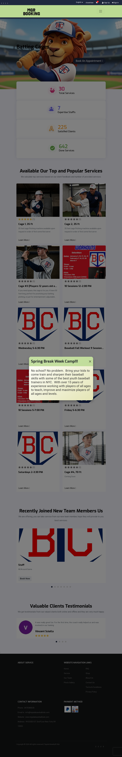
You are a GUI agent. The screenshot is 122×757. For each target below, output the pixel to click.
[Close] (90, 361)
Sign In (115, 3)
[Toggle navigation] (100, 11)
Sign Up (106, 3)
